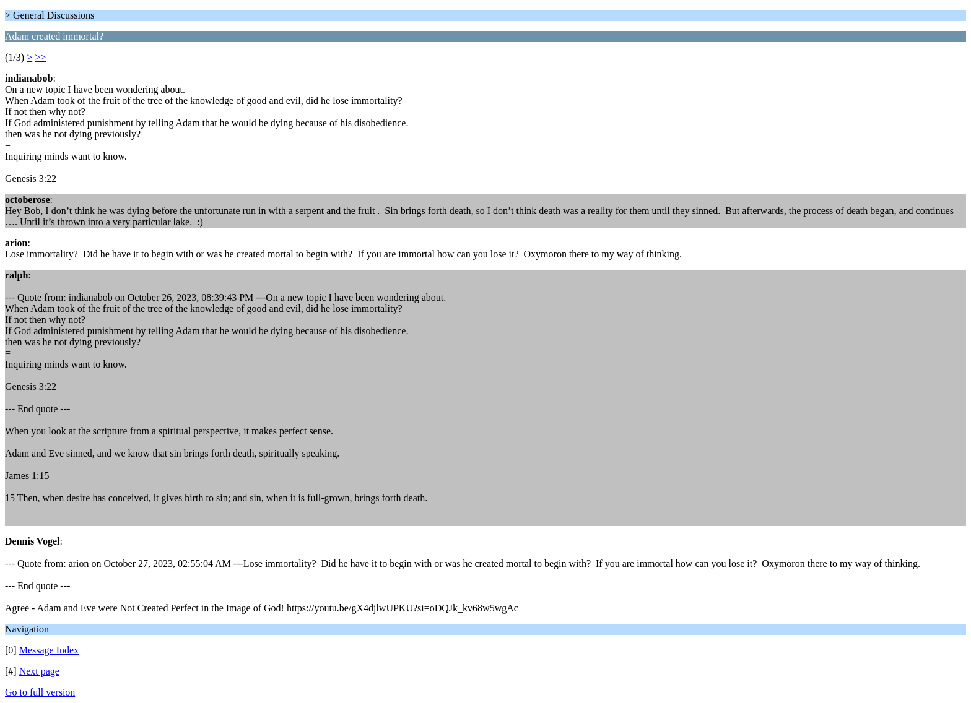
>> (40, 57)
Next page (39, 671)
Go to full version (40, 692)
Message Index (49, 650)
